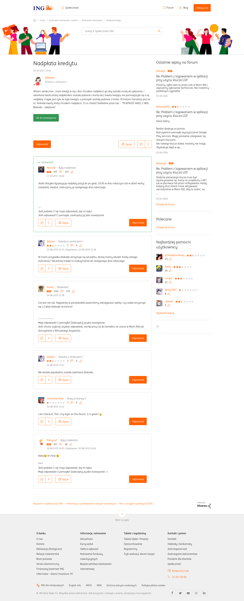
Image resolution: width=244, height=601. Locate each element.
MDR (101, 585)
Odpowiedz (42, 144)
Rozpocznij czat (180, 570)
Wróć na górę (122, 520)
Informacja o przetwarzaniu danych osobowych (91, 503)
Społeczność (72, 7)
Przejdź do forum (165, 204)
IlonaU (50, 287)
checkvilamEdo (55, 398)
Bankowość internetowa (92, 20)
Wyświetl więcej (165, 313)
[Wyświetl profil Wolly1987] (171, 289)
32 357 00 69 (179, 577)
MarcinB (51, 167)
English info (76, 585)
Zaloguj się (202, 7)
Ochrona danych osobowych (124, 585)
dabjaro (51, 241)
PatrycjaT (52, 440)
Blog (185, 7)
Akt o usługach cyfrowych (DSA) (136, 503)
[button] (141, 144)
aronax (49, 77)
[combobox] (122, 31)
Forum (170, 7)
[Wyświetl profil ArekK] (169, 266)
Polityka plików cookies (158, 585)
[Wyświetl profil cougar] (169, 278)
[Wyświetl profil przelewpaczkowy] (175, 255)
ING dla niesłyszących (53, 585)
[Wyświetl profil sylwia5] (170, 301)
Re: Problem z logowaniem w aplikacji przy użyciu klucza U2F (182, 78)
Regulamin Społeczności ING (48, 503)
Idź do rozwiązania (46, 117)
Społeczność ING (34, 20)
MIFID (91, 585)
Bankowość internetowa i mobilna (63, 20)
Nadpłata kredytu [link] (113, 20)
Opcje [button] (128, 144)
